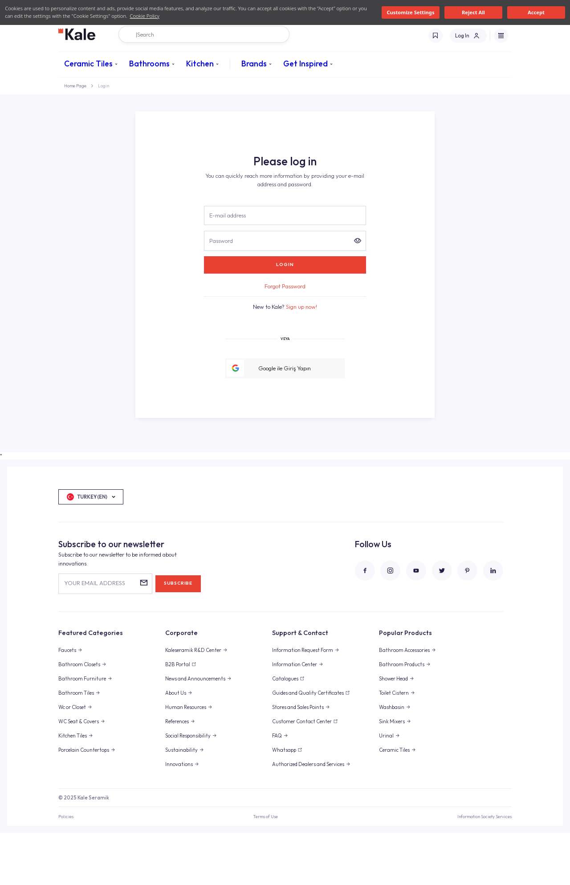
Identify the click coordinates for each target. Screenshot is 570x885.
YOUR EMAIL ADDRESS (94, 635)
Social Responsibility (188, 788)
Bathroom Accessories (404, 702)
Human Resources (185, 759)
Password (221, 292)
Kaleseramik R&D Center (193, 702)
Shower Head (393, 731)
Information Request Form (302, 702)
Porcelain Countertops (83, 802)
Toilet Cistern (394, 745)
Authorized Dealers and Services (308, 816)
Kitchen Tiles (72, 788)
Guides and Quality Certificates (308, 745)
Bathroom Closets (79, 716)
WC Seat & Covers (78, 773)
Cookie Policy (144, 15)
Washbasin (391, 759)
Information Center (294, 716)
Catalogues (285, 731)
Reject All (473, 12)
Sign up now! (301, 358)
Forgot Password (285, 338)
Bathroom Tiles (76, 745)
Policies (65, 868)
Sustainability (181, 802)
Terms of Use (265, 868)
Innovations (179, 816)
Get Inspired (305, 63)
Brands (254, 63)
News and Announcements (195, 731)
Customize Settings (410, 12)
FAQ (277, 788)
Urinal (386, 788)
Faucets (67, 702)
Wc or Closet (72, 759)
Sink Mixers (392, 773)
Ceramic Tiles (88, 63)
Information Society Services (484, 868)
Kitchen (200, 63)
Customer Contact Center (302, 773)
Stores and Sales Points (298, 759)
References (177, 773)
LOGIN (284, 317)
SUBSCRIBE (178, 635)
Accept (536, 12)
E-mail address (227, 267)
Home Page (75, 85)
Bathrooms (149, 63)
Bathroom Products (401, 716)
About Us (175, 745)
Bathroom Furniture (82, 731)
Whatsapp (284, 802)
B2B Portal (177, 716)
